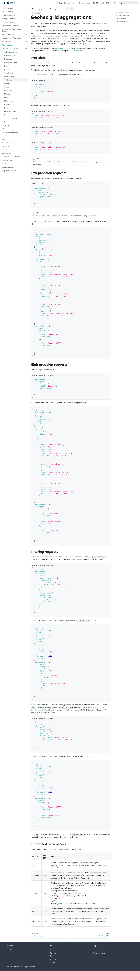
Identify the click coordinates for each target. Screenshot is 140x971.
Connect (67, 3)
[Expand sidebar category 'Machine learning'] (26, 153)
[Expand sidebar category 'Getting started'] (26, 11)
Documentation (85, 3)
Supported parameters (122, 21)
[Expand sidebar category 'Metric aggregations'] (26, 128)
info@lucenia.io (13, 950)
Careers (53, 953)
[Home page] (32, 8)
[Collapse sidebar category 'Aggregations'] (26, 45)
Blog (51, 956)
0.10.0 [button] (108, 3)
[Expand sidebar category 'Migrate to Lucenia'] (26, 170)
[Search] (128, 2)
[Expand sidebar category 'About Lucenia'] (26, 8)
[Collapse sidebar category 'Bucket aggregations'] (26, 48)
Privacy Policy (98, 950)
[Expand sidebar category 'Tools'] (26, 163)
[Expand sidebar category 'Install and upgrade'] (26, 15)
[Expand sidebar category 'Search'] (26, 139)
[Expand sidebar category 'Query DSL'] (26, 135)
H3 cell (46, 51)
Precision (118, 10)
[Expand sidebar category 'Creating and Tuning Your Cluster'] (26, 30)
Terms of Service (99, 953)
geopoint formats (37, 710)
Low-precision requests (122, 13)
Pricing (59, 3)
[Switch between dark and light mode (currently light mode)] (114, 2)
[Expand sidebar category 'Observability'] (26, 160)
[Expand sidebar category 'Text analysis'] (26, 41)
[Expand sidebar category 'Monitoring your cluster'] (26, 156)
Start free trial (98, 3)
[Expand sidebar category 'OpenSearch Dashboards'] (26, 25)
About (75, 3)
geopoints (61, 48)
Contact (53, 959)
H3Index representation (77, 51)
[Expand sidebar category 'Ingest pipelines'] (26, 22)
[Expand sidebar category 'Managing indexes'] (26, 18)
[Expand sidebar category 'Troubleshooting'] (26, 167)
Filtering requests (121, 18)
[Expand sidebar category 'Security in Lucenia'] (26, 34)
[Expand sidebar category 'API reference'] (26, 142)
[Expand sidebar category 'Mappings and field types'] (26, 38)
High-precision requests (122, 15)
